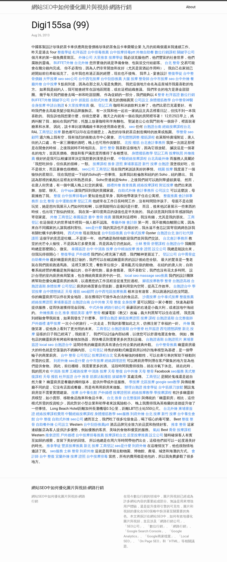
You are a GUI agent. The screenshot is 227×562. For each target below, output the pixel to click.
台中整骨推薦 (166, 345)
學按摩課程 (163, 392)
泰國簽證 (80, 217)
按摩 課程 (148, 318)
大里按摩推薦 (78, 105)
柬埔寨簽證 (132, 164)
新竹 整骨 (107, 148)
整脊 (161, 95)
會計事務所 (145, 190)
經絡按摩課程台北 (176, 127)
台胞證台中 (175, 244)
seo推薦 (161, 275)
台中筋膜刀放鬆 (170, 387)
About (191, 7)
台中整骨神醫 (182, 100)
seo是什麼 (94, 228)
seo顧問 (87, 291)
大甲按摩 (50, 79)
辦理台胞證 (108, 318)
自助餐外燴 (40, 260)
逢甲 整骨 (93, 313)
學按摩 (134, 382)
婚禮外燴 (114, 185)
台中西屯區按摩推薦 (111, 291)
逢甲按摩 (54, 323)
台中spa (67, 190)
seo (61, 79)
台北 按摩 (152, 414)
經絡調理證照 (115, 361)
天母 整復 (113, 302)
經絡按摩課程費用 (50, 414)
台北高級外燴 (158, 158)
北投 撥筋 (132, 142)
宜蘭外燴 (62, 456)
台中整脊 (137, 329)
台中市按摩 (159, 79)
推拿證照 (52, 435)
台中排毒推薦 (98, 52)
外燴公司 (85, 57)
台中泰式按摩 (134, 233)
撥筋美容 (77, 313)
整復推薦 (170, 196)
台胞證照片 (173, 339)
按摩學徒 (116, 57)
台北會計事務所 (153, 142)
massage (147, 275)
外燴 (53, 217)
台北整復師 (184, 318)
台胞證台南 (152, 127)
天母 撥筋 (72, 291)
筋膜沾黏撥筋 (100, 377)
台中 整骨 (68, 355)
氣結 (156, 430)
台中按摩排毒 (97, 456)
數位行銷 (188, 95)
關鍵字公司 (186, 52)
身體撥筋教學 (160, 100)
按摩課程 (100, 164)
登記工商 (105, 105)
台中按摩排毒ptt (122, 52)
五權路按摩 (78, 371)
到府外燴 (61, 361)
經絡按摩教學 (142, 392)
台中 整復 (43, 419)
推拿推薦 (129, 185)
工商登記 (46, 132)
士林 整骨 (142, 244)
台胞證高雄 (181, 281)
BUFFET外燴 (63, 63)
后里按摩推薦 (137, 435)
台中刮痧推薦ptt (96, 424)
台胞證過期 (165, 318)
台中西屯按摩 (89, 79)
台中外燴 (182, 79)
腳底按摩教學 (153, 281)
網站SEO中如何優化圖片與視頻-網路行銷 (81, 7)
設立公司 (159, 249)
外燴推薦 (46, 313)
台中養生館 (88, 392)
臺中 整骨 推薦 (99, 217)
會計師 (131, 222)
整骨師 (144, 79)
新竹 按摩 (149, 164)
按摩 (57, 132)
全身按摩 (38, 105)
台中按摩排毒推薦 (90, 435)
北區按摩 (148, 382)
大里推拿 (101, 57)
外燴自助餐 (145, 52)
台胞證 (163, 164)
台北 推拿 (62, 313)
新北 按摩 (91, 446)
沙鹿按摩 (149, 297)
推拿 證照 (115, 164)
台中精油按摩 (124, 249)
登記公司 (170, 254)
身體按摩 (54, 286)
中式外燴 (96, 307)
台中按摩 (50, 84)
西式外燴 (75, 233)
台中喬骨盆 (187, 254)
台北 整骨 (172, 63)
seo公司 (71, 79)
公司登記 (69, 286)
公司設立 (142, 100)
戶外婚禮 (83, 254)
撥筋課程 (148, 137)
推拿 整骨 (178, 424)
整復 (57, 196)
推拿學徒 (150, 387)
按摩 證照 (78, 456)
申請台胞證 (55, 105)
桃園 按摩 (165, 169)
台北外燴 (81, 63)
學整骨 (181, 132)
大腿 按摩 (130, 79)
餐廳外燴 (118, 222)
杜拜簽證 (79, 52)
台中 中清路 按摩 (99, 249)
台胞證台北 (166, 233)
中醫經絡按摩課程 (132, 158)
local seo (132, 275)
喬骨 (172, 430)
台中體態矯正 (53, 291)
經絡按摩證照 (42, 302)
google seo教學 (168, 382)
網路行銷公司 (114, 307)
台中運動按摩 (66, 201)
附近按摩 (166, 185)
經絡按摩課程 (147, 185)
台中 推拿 (81, 377)
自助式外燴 (99, 100)
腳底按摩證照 (129, 318)
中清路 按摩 (59, 371)
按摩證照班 (122, 392)
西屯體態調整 (129, 137)
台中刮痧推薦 (111, 79)
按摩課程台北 (102, 355)
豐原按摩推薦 (72, 446)
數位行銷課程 (165, 52)
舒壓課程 (158, 244)
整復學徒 (64, 52)
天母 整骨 (146, 371)
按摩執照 (176, 153)
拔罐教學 (119, 377)
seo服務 (177, 371)
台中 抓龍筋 (80, 100)
